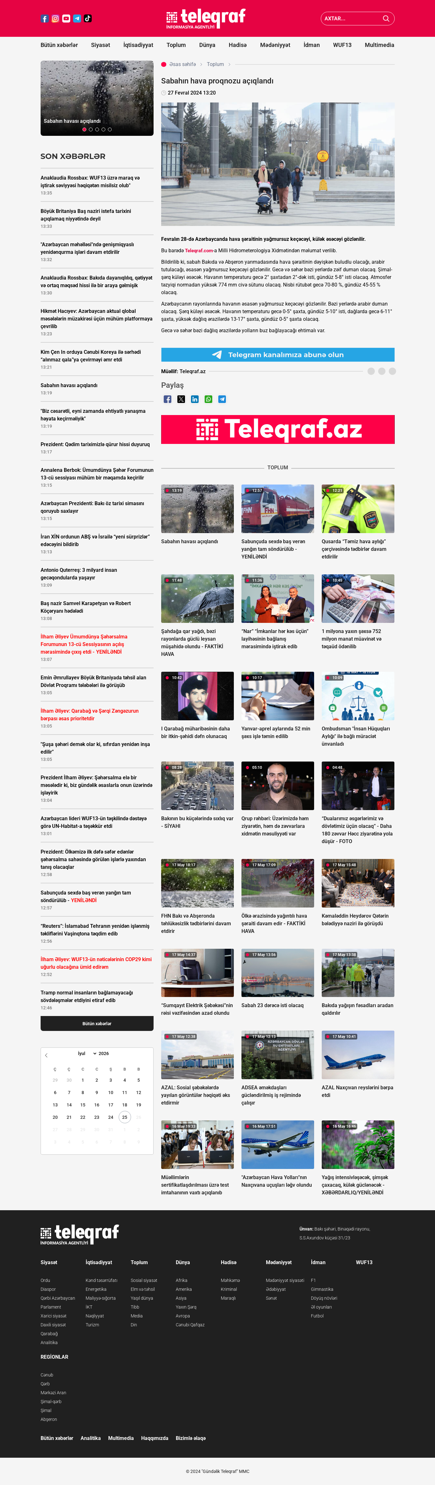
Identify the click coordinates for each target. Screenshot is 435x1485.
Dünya (207, 45)
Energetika (96, 1289)
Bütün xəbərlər (59, 45)
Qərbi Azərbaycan (58, 1298)
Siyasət (100, 45)
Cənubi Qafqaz (190, 1324)
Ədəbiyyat (276, 1289)
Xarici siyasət (54, 1315)
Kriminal (229, 1289)
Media (137, 1315)
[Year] (107, 1053)
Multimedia (379, 45)
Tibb (135, 1307)
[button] (84, 129)
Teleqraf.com (199, 251)
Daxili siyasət (53, 1324)
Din (134, 1324)
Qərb (45, 1383)
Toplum (176, 45)
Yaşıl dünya (142, 1298)
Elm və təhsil (143, 1289)
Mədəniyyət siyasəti (285, 1280)
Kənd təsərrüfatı (101, 1280)
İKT (89, 1307)
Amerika (184, 1289)
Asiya (181, 1298)
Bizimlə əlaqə (191, 1438)
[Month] (86, 1053)
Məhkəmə (230, 1280)
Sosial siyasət (144, 1280)
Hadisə (238, 45)
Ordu (45, 1280)
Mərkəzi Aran (53, 1392)
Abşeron (49, 1419)
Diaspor (48, 1289)
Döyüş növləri (324, 1298)
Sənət (271, 1298)
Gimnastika (322, 1289)
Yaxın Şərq (186, 1307)
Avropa (183, 1315)
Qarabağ (49, 1333)
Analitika (49, 1342)
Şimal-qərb (51, 1401)
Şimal (46, 1410)
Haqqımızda (154, 1438)
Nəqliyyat (95, 1315)
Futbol (317, 1315)
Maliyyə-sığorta (101, 1298)
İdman (312, 45)
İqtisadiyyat (138, 45)
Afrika (182, 1280)
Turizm (92, 1324)
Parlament (51, 1307)
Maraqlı (228, 1298)
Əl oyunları (321, 1307)
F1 (313, 1280)
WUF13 (342, 45)
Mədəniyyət (275, 45)
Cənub (47, 1374)
